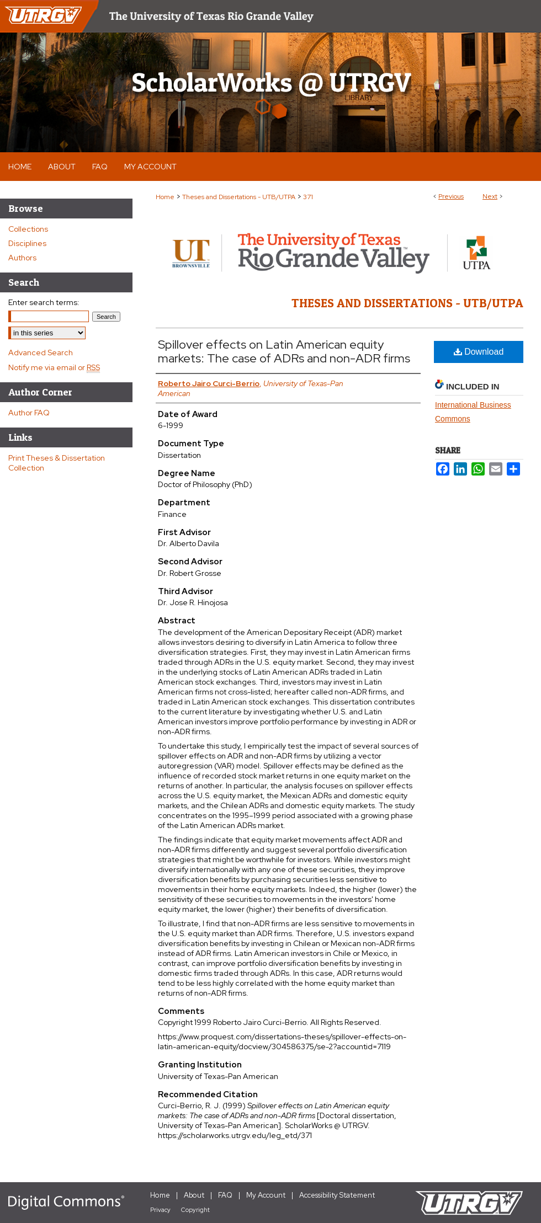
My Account (265, 1195)
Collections (28, 229)
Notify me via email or (54, 367)
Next (489, 196)
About (194, 1195)
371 (308, 197)
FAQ (225, 1195)
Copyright (195, 1210)
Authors (22, 258)
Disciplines (27, 243)
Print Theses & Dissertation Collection (56, 463)
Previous (451, 196)
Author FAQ (29, 413)
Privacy (160, 1210)
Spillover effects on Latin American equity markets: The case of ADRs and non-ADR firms (284, 351)
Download (479, 351)
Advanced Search (40, 352)
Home (165, 197)
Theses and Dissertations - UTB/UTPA (238, 197)
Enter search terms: (43, 302)
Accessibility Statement (337, 1195)
